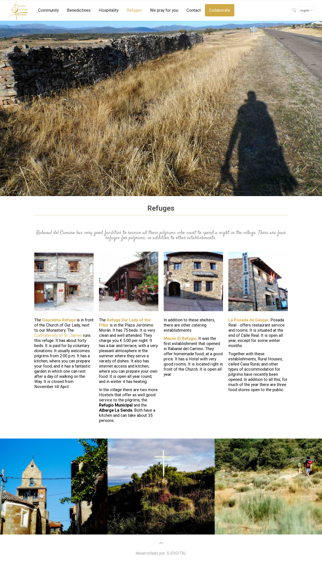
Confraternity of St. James (58, 335)
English (307, 10)
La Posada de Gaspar (248, 320)
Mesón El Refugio (180, 338)
